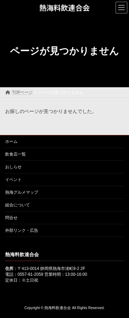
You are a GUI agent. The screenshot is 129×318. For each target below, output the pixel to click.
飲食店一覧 (15, 154)
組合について (17, 205)
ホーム (11, 141)
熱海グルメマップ (21, 192)
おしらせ (13, 166)
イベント (13, 179)
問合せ (11, 217)
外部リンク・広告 (21, 230)
